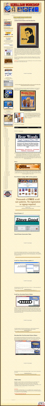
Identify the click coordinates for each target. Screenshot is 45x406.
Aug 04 (6, 149)
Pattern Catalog (16, 17)
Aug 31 (6, 170)
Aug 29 (6, 169)
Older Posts (39, 127)
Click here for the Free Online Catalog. (28, 208)
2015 (5, 176)
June (6, 143)
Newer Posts (16, 127)
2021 (5, 183)
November (7, 174)
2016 (5, 177)
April (6, 141)
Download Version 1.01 (28, 330)
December (7, 175)
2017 (5, 178)
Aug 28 (6, 168)
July (6, 144)
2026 (5, 188)
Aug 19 (6, 160)
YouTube (29, 17)
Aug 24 (6, 165)
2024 (5, 186)
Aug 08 (6, 151)
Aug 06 (6, 150)
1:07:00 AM (22, 124)
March (7, 140)
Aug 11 (6, 153)
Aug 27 (6, 167)
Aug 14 (6, 157)
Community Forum (23, 17)
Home (28, 127)
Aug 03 (6, 148)
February (7, 139)
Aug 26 (6, 166)
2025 (5, 187)
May (6, 142)
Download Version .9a (27, 373)
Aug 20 (6, 161)
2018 (5, 179)
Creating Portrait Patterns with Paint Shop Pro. (24, 20)
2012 (5, 134)
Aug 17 (6, 158)
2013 (5, 135)
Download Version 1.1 (27, 289)
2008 (5, 130)
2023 (5, 185)
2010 (5, 132)
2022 (5, 184)
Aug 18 (6, 159)
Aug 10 (6, 152)
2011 (5, 133)
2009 (5, 131)
